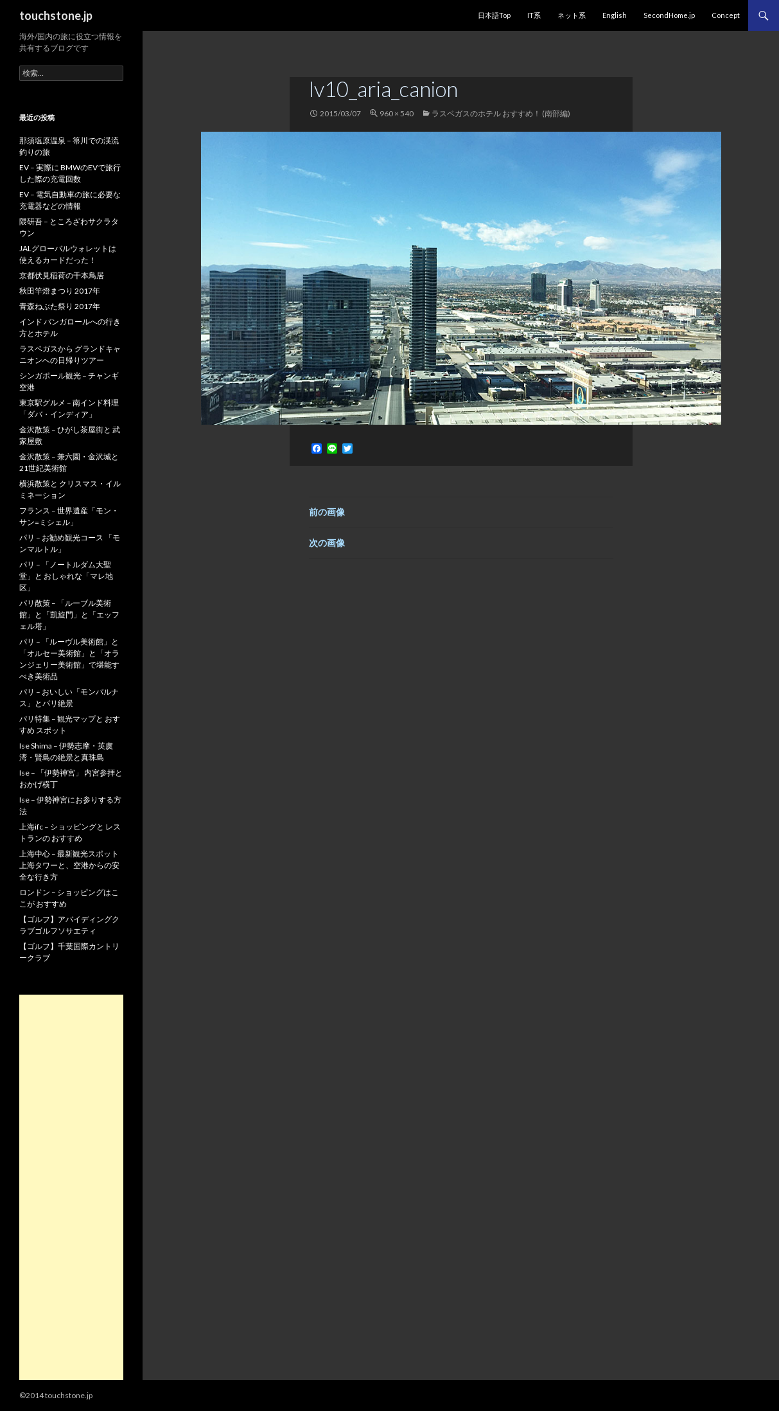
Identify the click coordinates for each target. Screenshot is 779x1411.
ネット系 (571, 15)
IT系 (534, 15)
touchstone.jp (55, 15)
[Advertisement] (71, 1187)
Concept (726, 15)
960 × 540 (397, 113)
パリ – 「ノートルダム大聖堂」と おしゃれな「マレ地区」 (66, 576)
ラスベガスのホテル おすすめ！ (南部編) (501, 113)
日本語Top (494, 15)
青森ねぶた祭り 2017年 (59, 306)
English (614, 15)
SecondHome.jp (669, 15)
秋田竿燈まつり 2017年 (59, 291)
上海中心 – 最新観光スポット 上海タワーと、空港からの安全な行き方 (69, 865)
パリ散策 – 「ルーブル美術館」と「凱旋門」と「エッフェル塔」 (69, 614)
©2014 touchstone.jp (55, 1395)
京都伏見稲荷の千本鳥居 (61, 275)
